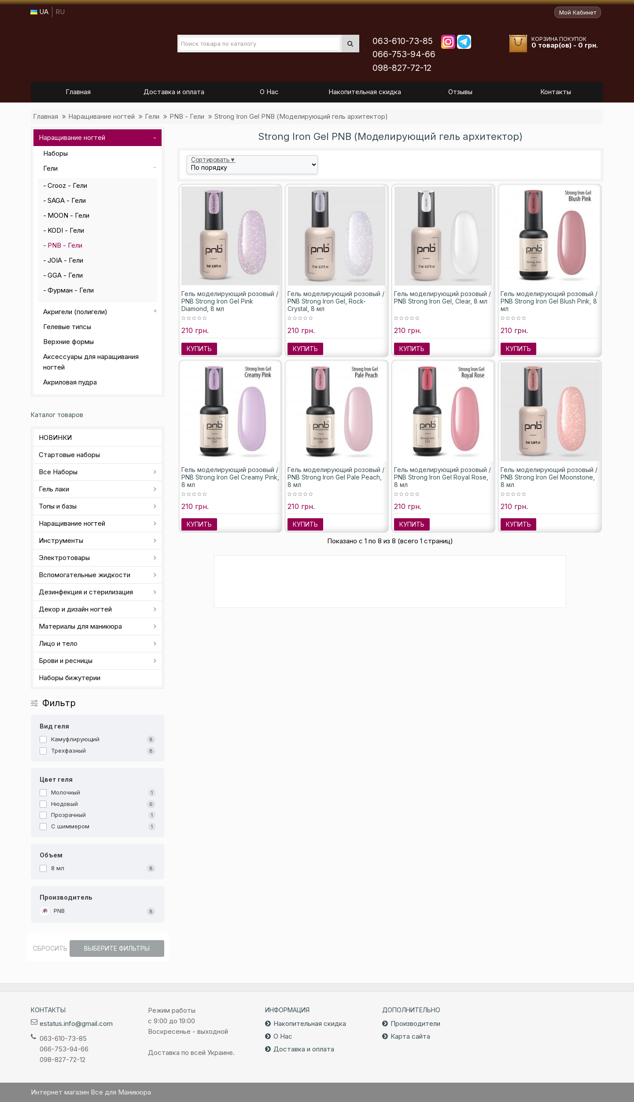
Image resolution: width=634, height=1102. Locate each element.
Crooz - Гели (67, 185)
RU (60, 11)
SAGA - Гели (67, 200)
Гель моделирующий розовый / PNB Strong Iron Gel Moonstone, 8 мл (549, 477)
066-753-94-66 (403, 54)
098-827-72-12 (401, 68)
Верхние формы (68, 341)
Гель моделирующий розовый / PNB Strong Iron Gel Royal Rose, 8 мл (442, 477)
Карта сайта (410, 1036)
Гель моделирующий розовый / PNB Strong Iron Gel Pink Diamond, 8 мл (229, 301)
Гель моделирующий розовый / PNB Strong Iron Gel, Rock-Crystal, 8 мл (336, 301)
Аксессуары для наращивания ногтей (91, 361)
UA (39, 11)
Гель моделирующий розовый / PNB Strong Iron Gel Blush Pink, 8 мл (549, 301)
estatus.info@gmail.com (76, 1023)
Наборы (55, 153)
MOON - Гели (68, 215)
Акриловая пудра (70, 382)
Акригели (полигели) (75, 312)
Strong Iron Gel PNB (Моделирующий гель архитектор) (301, 116)
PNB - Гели (187, 116)
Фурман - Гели (71, 290)
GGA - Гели (65, 275)
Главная (45, 116)
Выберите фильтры (117, 948)
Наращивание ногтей (101, 116)
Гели (152, 116)
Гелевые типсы (67, 326)
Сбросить (50, 948)
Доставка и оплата (303, 1049)
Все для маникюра (88, 48)
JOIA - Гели (65, 260)
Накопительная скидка (309, 1023)
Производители (415, 1023)
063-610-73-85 (402, 41)
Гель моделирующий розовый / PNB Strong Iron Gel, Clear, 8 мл (442, 297)
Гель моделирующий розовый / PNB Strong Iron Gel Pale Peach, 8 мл (336, 477)
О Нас (282, 1036)
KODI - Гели (66, 230)
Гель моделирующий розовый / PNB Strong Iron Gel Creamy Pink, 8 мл (230, 477)
